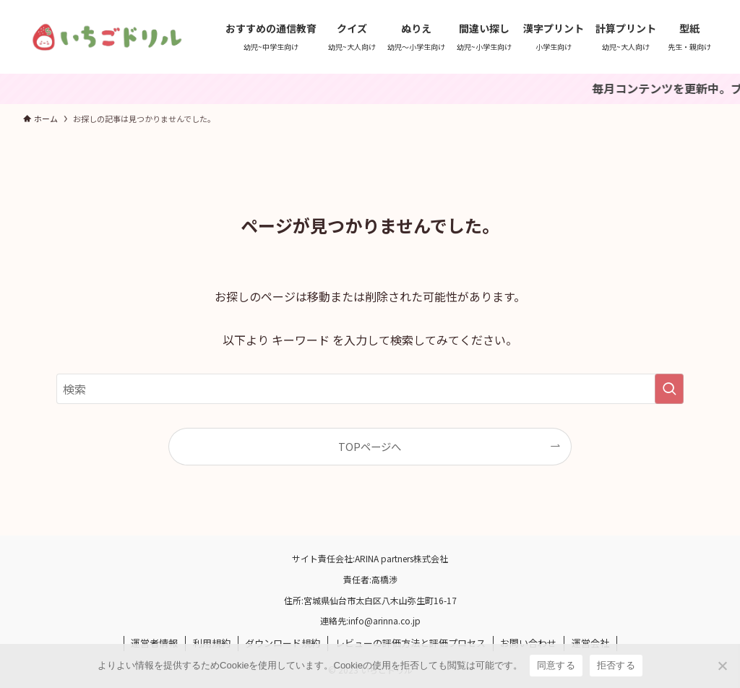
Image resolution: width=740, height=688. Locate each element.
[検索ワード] (370, 389)
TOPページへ (369, 446)
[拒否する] (722, 665)
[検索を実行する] (669, 389)
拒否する (616, 665)
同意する (556, 665)
